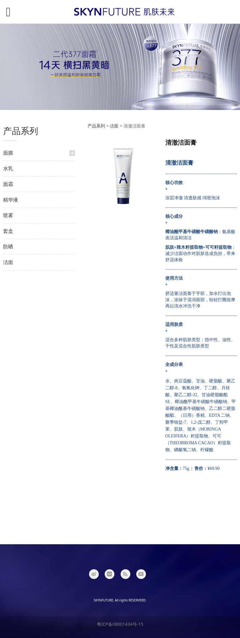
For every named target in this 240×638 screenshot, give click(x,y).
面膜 (8, 152)
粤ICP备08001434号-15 (120, 624)
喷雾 (8, 215)
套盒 (8, 230)
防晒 (8, 246)
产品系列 (96, 126)
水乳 (8, 168)
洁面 (8, 262)
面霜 (8, 184)
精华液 (10, 199)
